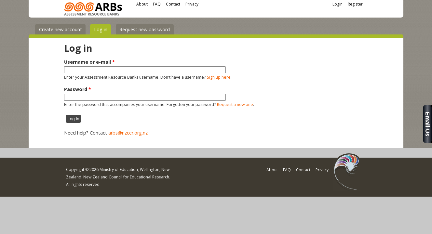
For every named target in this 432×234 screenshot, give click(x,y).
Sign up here (219, 77)
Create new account (60, 29)
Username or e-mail (89, 62)
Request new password (144, 29)
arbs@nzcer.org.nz (128, 133)
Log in (102, 29)
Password (77, 89)
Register (355, 4)
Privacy (191, 4)
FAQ (157, 4)
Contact (173, 4)
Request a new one (235, 104)
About (142, 4)
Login (337, 4)
